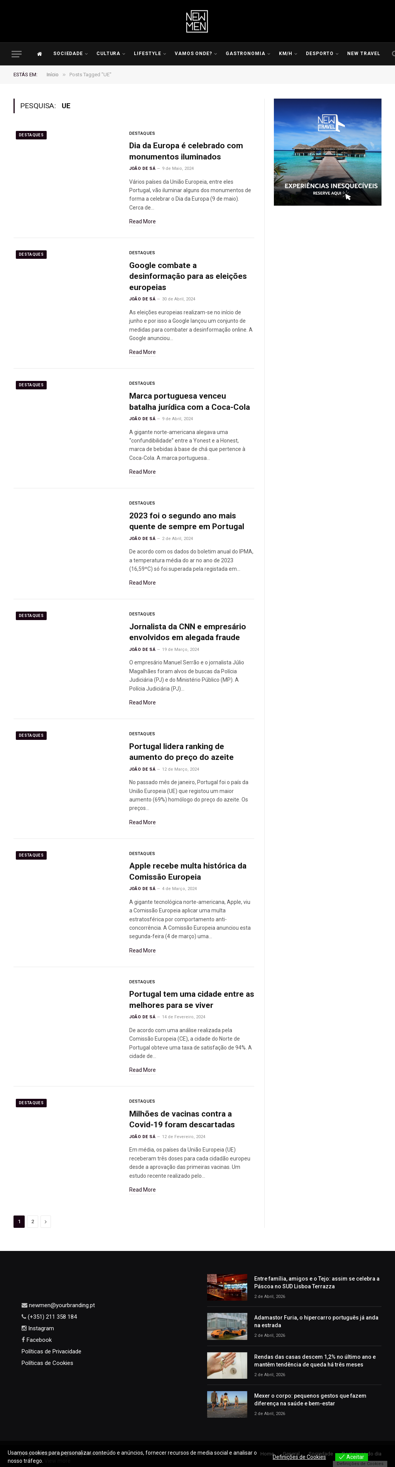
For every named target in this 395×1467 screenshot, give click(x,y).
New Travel (364, 53)
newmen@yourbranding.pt (61, 1305)
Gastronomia (246, 53)
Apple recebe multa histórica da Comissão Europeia (187, 871)
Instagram (40, 1328)
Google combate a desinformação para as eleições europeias (188, 276)
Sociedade (68, 53)
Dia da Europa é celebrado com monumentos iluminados (186, 151)
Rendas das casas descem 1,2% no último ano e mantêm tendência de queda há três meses (315, 1361)
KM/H (286, 53)
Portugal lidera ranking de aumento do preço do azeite (181, 752)
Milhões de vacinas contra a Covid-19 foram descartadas (182, 1119)
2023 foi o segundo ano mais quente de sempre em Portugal (186, 521)
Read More (142, 221)
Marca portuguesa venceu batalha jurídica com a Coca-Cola (189, 401)
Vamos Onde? (194, 53)
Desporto (320, 53)
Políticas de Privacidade (51, 1351)
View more (57, 1461)
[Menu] (17, 54)
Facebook (38, 1339)
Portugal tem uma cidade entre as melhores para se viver (191, 999)
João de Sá (142, 168)
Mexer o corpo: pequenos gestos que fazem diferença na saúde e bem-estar (310, 1400)
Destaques (31, 135)
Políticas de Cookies (47, 1363)
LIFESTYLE (148, 53)
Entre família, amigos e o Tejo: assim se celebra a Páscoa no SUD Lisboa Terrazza (317, 1282)
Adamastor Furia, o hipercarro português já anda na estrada (316, 1321)
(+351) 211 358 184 (51, 1316)
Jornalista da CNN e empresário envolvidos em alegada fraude (187, 632)
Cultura (108, 53)
